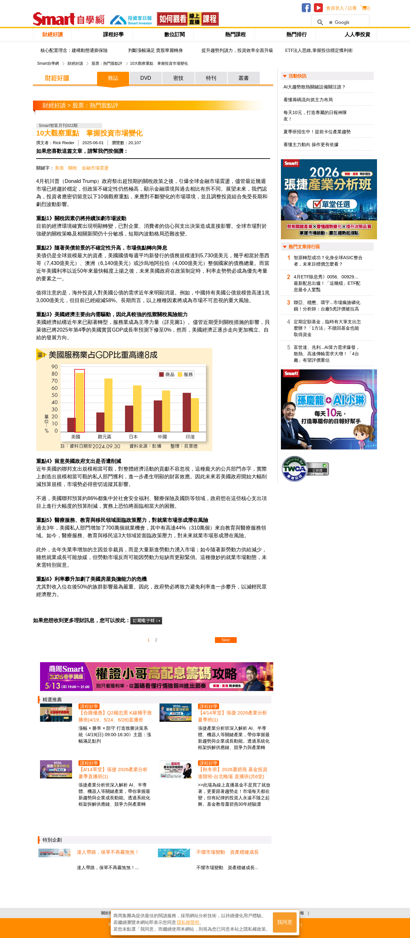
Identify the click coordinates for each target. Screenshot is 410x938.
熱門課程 (235, 34)
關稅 (72, 167)
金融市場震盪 (95, 167)
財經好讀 (52, 34)
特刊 (211, 78)
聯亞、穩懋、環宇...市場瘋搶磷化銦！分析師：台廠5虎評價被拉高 (327, 305)
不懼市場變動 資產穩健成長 (227, 852)
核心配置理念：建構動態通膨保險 (74, 50)
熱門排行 (296, 34)
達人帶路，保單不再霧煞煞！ (108, 852)
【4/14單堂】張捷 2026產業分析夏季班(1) (232, 716)
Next (226, 640)
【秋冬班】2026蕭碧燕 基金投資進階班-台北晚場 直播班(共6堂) (233, 773)
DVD (145, 78)
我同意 (284, 922)
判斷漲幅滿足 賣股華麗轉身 (155, 50)
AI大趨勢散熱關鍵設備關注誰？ (314, 86)
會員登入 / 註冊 (341, 8)
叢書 (244, 78)
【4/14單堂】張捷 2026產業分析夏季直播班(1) (113, 773)
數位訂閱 (174, 34)
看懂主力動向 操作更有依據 (311, 144)
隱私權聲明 (188, 922)
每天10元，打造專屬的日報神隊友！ (315, 115)
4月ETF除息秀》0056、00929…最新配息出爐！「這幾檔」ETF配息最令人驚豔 (327, 283)
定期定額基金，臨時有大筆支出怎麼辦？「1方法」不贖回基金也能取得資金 (327, 328)
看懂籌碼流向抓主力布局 (308, 99)
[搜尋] (339, 22)
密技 (178, 78)
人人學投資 (357, 34)
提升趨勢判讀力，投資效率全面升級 (237, 50)
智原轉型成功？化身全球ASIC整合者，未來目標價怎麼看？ (328, 261)
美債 (59, 167)
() (367, 8)
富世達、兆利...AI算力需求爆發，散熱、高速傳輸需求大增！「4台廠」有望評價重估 (327, 354)
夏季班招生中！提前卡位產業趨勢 (317, 131)
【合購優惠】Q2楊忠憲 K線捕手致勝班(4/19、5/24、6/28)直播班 (115, 716)
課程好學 (113, 34)
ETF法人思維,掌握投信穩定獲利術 (318, 50)
